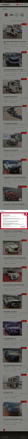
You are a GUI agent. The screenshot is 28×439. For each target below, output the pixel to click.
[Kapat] (27, 211)
